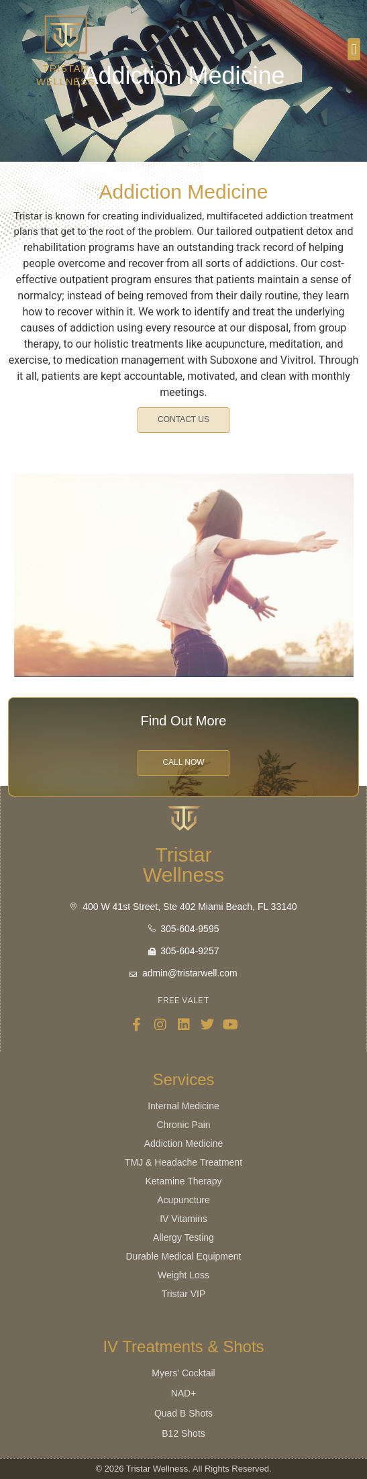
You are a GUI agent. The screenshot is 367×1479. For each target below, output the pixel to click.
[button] (354, 49)
